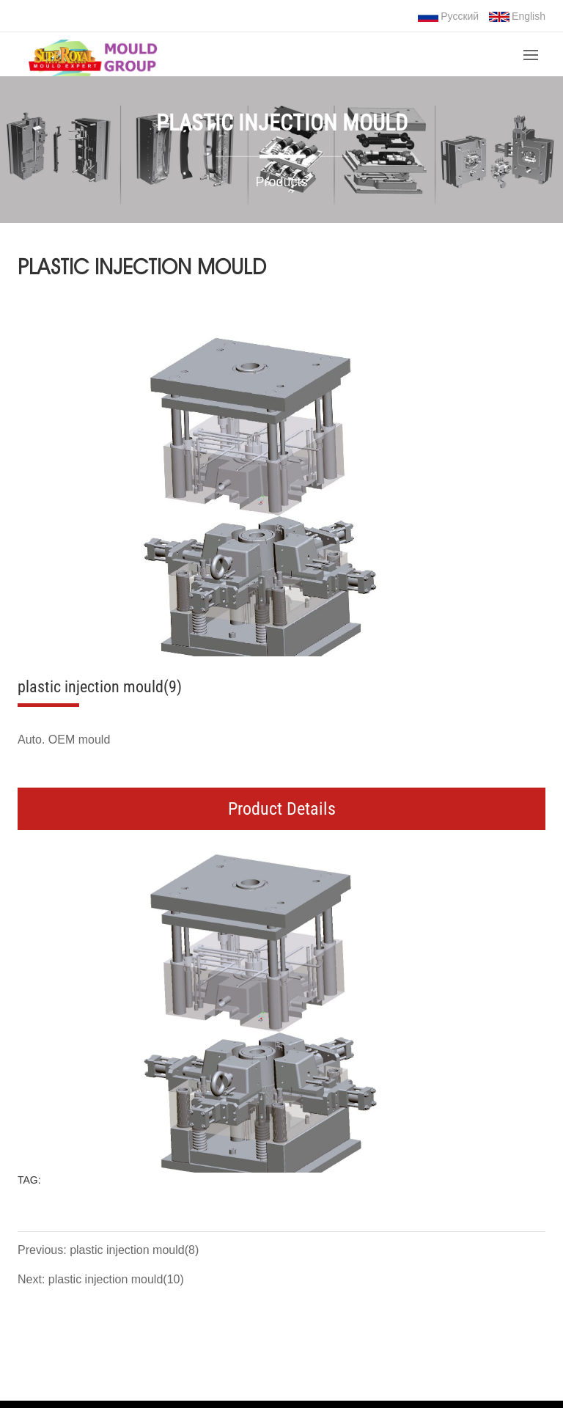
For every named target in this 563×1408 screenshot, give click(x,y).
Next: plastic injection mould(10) (101, 1279)
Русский (448, 16)
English (517, 16)
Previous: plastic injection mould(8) (108, 1250)
